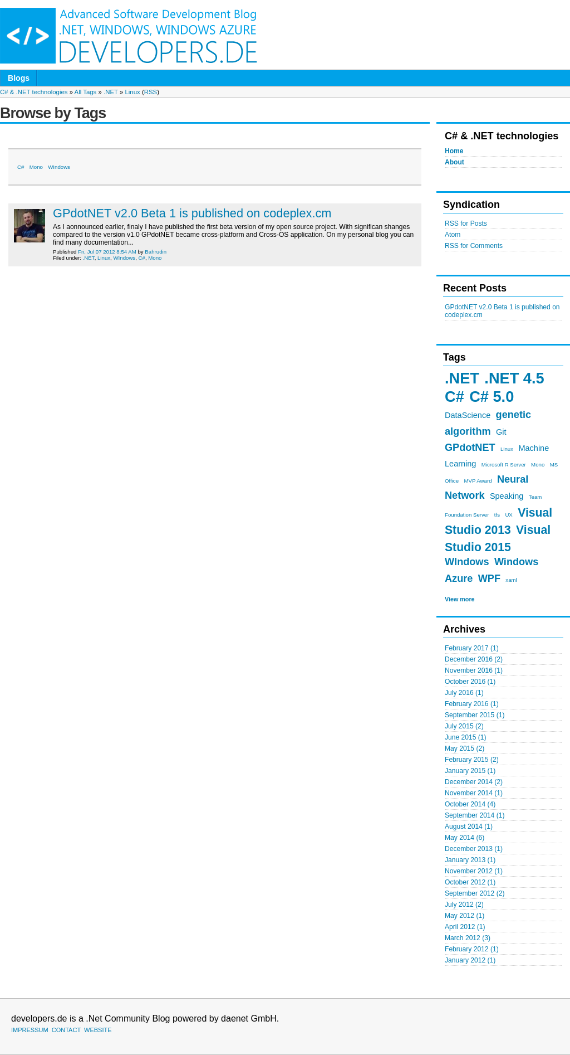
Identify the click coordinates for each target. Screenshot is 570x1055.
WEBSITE (98, 1030)
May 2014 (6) (464, 838)
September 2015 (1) (474, 715)
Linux (132, 92)
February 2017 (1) (472, 648)
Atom (452, 235)
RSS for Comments (474, 246)
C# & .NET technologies (34, 92)
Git (501, 431)
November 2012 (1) (474, 871)
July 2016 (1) (464, 693)
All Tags (86, 92)
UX (508, 515)
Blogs (19, 78)
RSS (150, 92)
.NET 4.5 (514, 378)
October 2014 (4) (470, 804)
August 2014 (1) (469, 826)
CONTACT (66, 1030)
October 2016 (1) (470, 681)
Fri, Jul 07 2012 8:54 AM (107, 252)
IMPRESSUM (29, 1030)
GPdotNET (470, 447)
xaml (511, 580)
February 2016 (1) (472, 704)
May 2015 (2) (464, 748)
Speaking (506, 496)
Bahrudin (155, 252)
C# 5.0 (491, 396)
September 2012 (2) (474, 893)
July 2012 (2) (464, 904)
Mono (537, 464)
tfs (497, 515)
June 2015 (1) (466, 737)
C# (454, 396)
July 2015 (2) (464, 726)
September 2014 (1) (474, 815)
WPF (489, 578)
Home (454, 151)
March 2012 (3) (467, 938)
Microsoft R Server (503, 464)
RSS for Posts (466, 223)
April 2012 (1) (465, 927)
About (454, 162)
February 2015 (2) (472, 760)
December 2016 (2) (474, 659)
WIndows (467, 561)
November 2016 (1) (474, 670)
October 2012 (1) (470, 882)
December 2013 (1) (474, 849)
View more (460, 599)
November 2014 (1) (474, 793)
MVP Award (478, 481)
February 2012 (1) (472, 949)
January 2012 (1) (470, 960)
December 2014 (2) (474, 782)
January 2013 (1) (470, 860)
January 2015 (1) (470, 771)
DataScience (467, 415)
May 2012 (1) (464, 916)
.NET (111, 92)
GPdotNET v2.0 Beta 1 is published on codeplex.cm (192, 213)
